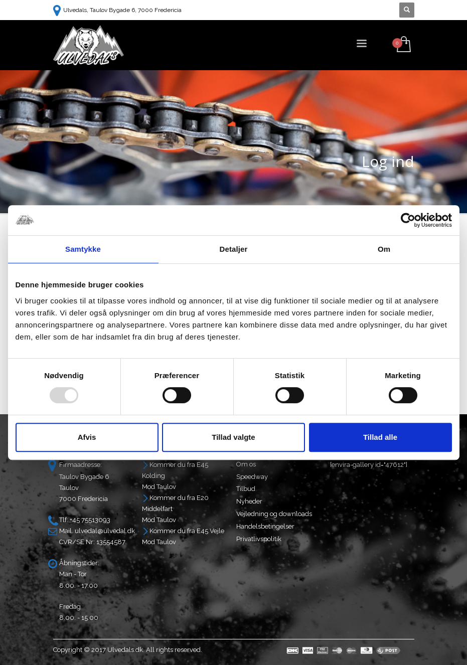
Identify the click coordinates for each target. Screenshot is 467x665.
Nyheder (249, 501)
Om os (246, 464)
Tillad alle (380, 437)
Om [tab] (384, 249)
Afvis (87, 437)
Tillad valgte (233, 437)
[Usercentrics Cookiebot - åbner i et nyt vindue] (408, 220)
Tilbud (245, 488)
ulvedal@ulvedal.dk (105, 531)
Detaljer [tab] (234, 249)
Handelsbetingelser (265, 526)
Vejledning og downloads (274, 514)
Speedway (252, 476)
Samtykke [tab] (83, 249)
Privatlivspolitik (258, 539)
